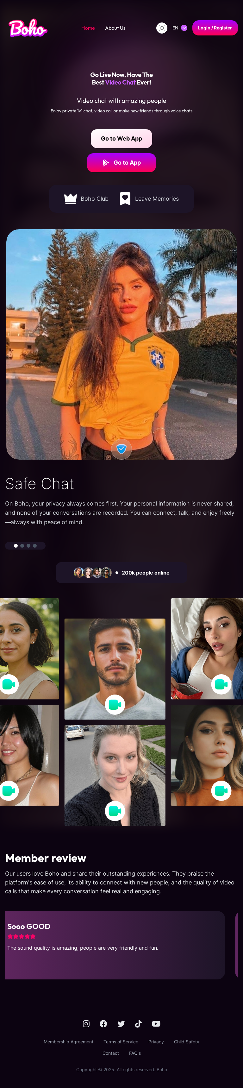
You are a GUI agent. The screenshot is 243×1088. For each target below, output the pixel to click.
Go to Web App (121, 138)
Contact (111, 1053)
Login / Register (215, 27)
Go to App (121, 163)
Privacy (156, 1041)
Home (88, 28)
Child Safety (186, 1041)
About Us (115, 28)
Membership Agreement (68, 1041)
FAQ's (135, 1053)
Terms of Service (120, 1041)
